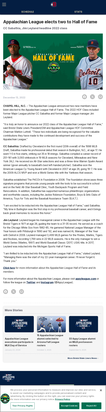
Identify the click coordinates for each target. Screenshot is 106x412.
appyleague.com (85, 278)
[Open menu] (5, 4)
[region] (53, 398)
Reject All (91, 405)
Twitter (31, 282)
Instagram (47, 282)
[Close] (100, 390)
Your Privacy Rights (22, 405)
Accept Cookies (69, 405)
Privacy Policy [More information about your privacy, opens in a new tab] (62, 399)
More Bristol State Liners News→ (83, 358)
